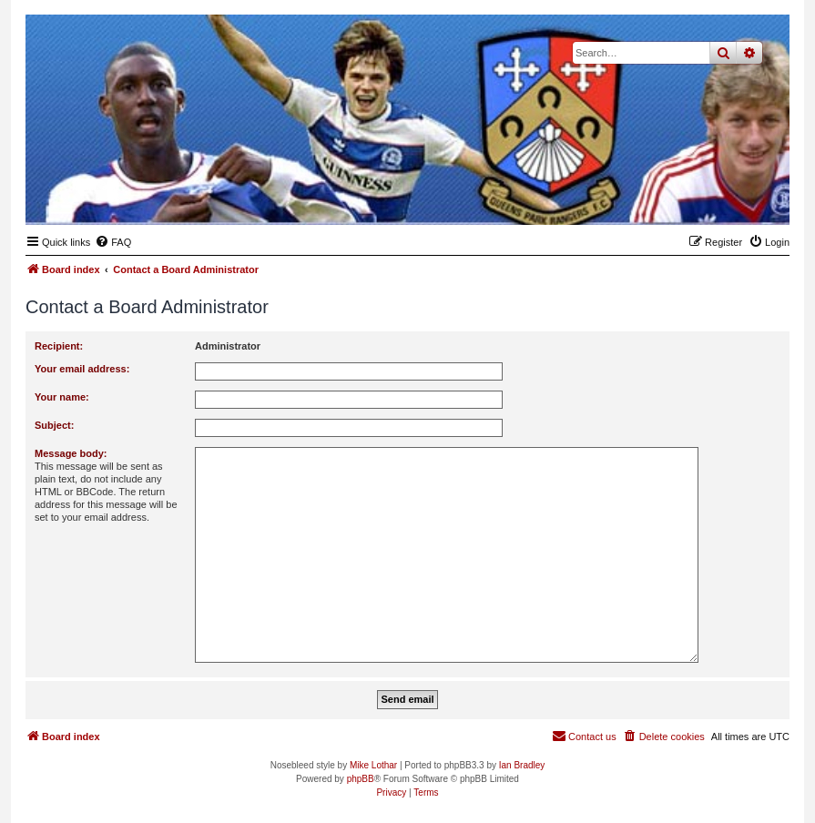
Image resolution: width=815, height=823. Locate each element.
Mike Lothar (373, 765)
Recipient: (59, 345)
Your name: (62, 396)
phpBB (360, 779)
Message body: (71, 453)
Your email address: (82, 368)
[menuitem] (113, 242)
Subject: (54, 425)
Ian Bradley (522, 765)
